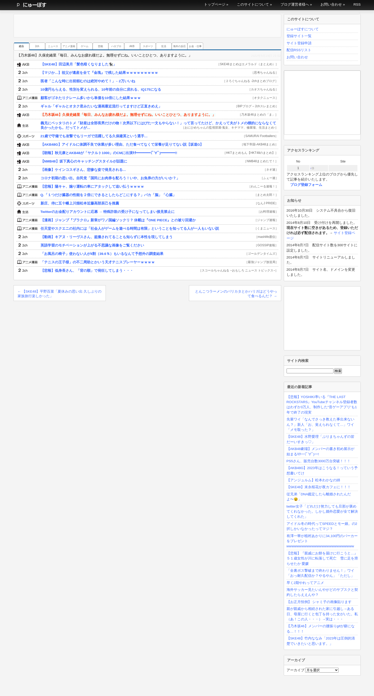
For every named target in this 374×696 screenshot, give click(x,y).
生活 (163, 46)
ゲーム (84, 46)
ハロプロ (116, 46)
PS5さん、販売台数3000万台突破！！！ (319, 461)
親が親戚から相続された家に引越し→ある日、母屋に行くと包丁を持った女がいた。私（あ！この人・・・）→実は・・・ (322, 614)
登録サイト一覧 (299, 36)
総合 (21, 46)
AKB (131, 46)
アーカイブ (295, 670)
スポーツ (148, 46)
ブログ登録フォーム (306, 185)
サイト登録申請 (299, 43)
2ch (37, 46)
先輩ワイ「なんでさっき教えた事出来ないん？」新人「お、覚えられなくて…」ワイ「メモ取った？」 (320, 424)
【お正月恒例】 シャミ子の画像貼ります (319, 602)
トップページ (214, 4)
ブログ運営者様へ (294, 4)
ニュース (53, 46)
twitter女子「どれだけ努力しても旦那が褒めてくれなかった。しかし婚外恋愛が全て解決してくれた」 (322, 511)
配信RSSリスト (299, 50)
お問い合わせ (331, 4)
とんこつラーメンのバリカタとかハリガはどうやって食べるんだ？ (236, 294)
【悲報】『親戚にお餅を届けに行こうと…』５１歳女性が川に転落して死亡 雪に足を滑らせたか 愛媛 (322, 558)
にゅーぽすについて (303, 29)
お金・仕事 (195, 46)
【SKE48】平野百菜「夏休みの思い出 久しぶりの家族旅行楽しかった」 (59, 294)
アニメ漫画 (68, 46)
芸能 (100, 46)
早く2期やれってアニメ (305, 583)
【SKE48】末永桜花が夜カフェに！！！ (319, 487)
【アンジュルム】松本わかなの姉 (313, 480)
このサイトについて (253, 4)
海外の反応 (179, 46)
